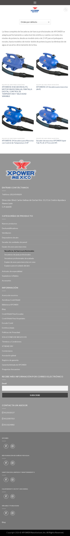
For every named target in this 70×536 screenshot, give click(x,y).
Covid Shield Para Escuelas (13, 314)
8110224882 (9, 425)
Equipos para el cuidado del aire (17, 266)
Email (4, 383)
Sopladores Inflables (10, 276)
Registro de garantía (10, 360)
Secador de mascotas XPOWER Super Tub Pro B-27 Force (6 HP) (51, 142)
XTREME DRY (7, 346)
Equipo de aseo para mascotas (14, 247)
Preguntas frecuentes (11, 369)
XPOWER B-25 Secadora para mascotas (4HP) (52, 88)
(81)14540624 (16, 194)
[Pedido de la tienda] (35, 22)
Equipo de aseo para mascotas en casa (19, 262)
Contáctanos (7, 351)
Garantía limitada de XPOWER (14, 365)
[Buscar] (66, 10)
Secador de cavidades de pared (14, 242)
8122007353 (9, 418)
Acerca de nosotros (10, 295)
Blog (4, 309)
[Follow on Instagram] (12, 446)
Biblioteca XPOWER (10, 304)
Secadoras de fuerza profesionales (19, 251)
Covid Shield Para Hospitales (13, 318)
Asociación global (9, 355)
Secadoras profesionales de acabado (19, 258)
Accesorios (6, 280)
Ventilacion (6, 233)
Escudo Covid (7, 323)
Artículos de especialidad (12, 271)
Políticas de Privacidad (11, 332)
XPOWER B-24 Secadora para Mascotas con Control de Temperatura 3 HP (18, 142)
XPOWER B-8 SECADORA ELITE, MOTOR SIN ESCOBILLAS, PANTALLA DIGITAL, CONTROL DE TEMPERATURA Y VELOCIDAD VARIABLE (17, 91)
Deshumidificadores (10, 228)
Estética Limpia (8, 328)
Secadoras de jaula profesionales (17, 254)
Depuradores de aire (10, 237)
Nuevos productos (9, 223)
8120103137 (9, 412)
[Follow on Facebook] (6, 446)
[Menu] (34, 2)
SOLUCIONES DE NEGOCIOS (14, 337)
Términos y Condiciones (11, 341)
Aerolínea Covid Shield (11, 300)
